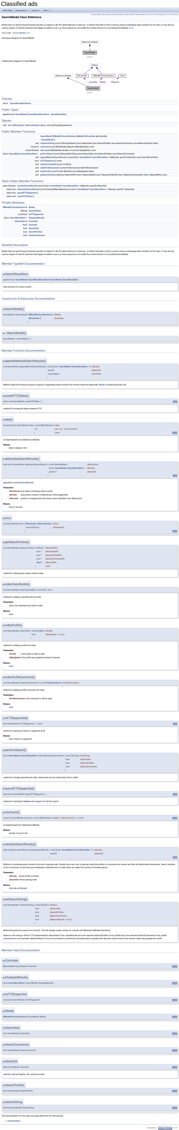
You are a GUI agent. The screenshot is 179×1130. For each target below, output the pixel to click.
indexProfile (45, 171)
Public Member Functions (121, 14)
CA (64, 164)
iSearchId (33, 225)
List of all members (172, 14)
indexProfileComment (50, 168)
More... (132, 28)
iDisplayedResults (36, 218)
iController (33, 221)
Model (101, 385)
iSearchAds (34, 228)
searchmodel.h (21, 33)
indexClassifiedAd (48, 164)
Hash (144, 157)
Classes (36, 11)
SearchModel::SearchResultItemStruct (32, 114)
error (10, 125)
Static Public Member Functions (141, 14)
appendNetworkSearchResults (53, 157)
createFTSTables (24, 196)
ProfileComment (73, 168)
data (42, 150)
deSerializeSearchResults (28, 189)
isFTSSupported (47, 161)
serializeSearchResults (27, 186)
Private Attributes (158, 14)
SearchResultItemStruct (20, 103)
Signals (109, 14)
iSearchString (35, 211)
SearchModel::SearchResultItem (23, 154)
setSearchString (47, 143)
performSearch (47, 154)
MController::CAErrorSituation (26, 125)
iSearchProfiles (35, 232)
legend (90, 57)
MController (90, 136)
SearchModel (46, 136)
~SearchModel (46, 140)
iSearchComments (37, 235)
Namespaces (22, 11)
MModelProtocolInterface (64, 136)
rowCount (44, 147)
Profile (60, 171)
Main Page (7, 10)
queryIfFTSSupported (26, 193)
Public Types (101, 14)
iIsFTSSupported (36, 214)
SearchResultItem (58, 114)
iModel (32, 207)
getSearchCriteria (48, 175)
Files (46, 11)
